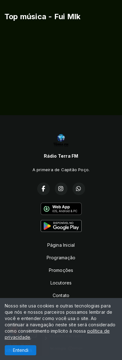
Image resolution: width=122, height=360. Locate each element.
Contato (61, 295)
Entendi (20, 350)
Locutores (61, 282)
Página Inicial (61, 245)
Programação (61, 257)
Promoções (61, 270)
